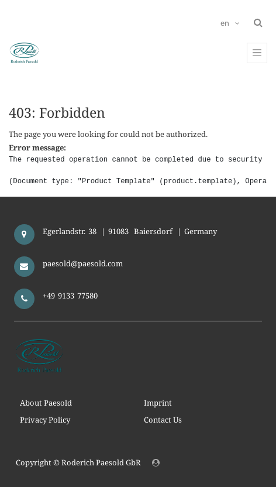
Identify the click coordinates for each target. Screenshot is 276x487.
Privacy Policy (45, 419)
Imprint (158, 402)
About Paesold (46, 402)
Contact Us (163, 419)
